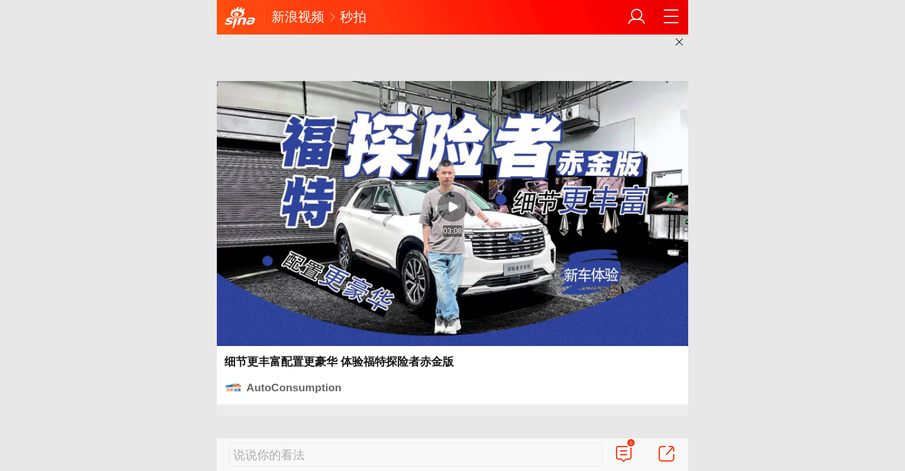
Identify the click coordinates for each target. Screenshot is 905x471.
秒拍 (353, 16)
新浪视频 (298, 16)
